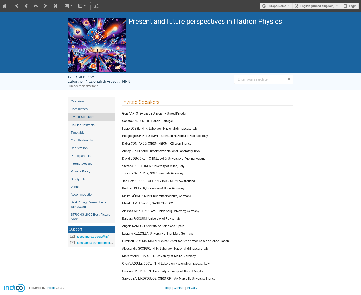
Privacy (192, 288)
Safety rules (79, 179)
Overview (77, 101)
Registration (79, 148)
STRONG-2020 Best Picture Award (90, 217)
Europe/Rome (277, 6)
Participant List (81, 156)
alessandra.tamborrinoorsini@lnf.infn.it (103, 243)
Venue (75, 187)
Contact (179, 288)
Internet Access (81, 163)
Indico (50, 288)
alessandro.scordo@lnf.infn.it (97, 237)
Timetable (77, 132)
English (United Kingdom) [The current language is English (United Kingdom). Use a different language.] (317, 6)
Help (168, 288)
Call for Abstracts (83, 125)
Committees (79, 109)
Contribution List (82, 140)
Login (352, 6)
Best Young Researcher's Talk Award (88, 204)
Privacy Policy (80, 171)
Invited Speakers (82, 117)
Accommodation (82, 194)
